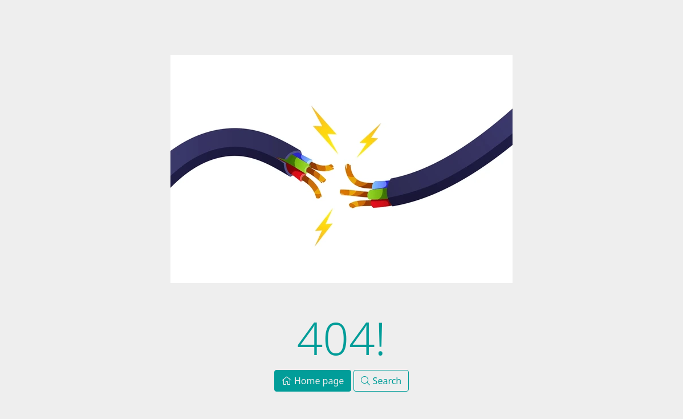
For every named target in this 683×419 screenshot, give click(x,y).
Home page (313, 380)
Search (381, 380)
